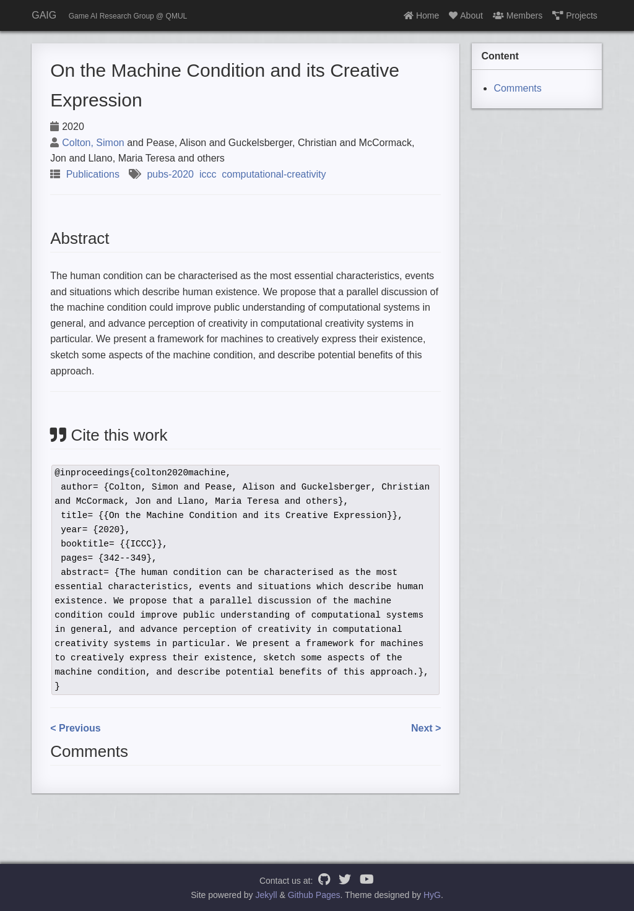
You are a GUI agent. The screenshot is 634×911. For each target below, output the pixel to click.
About (466, 15)
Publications (92, 174)
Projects (574, 15)
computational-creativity (274, 174)
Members (517, 15)
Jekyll (266, 895)
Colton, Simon (93, 142)
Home (421, 15)
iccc (208, 174)
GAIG (44, 15)
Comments (517, 88)
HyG (432, 895)
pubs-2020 (170, 174)
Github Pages (314, 895)
